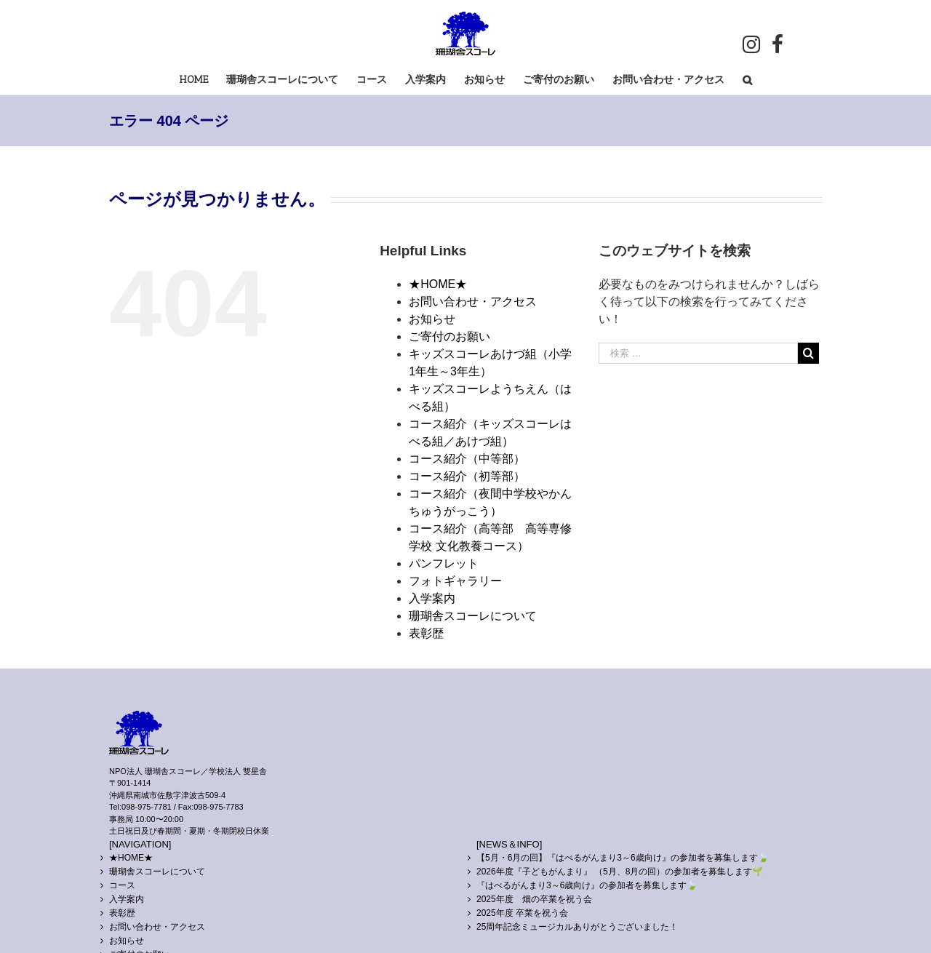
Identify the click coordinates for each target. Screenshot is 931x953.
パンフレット (444, 563)
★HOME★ (438, 284)
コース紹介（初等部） (467, 476)
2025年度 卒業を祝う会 (522, 913)
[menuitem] (203, 79)
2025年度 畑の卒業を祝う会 (534, 899)
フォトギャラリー (455, 581)
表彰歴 (426, 633)
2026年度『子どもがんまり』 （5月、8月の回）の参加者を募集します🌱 (619, 871)
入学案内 (432, 598)
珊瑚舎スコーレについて (473, 616)
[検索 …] (698, 353)
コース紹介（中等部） (467, 458)
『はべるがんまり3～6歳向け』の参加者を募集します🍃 (587, 885)
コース (122, 885)
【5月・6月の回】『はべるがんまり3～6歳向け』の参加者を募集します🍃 (622, 858)
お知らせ (432, 319)
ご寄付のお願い (449, 336)
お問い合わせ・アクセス (473, 301)
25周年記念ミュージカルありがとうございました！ (577, 927)
